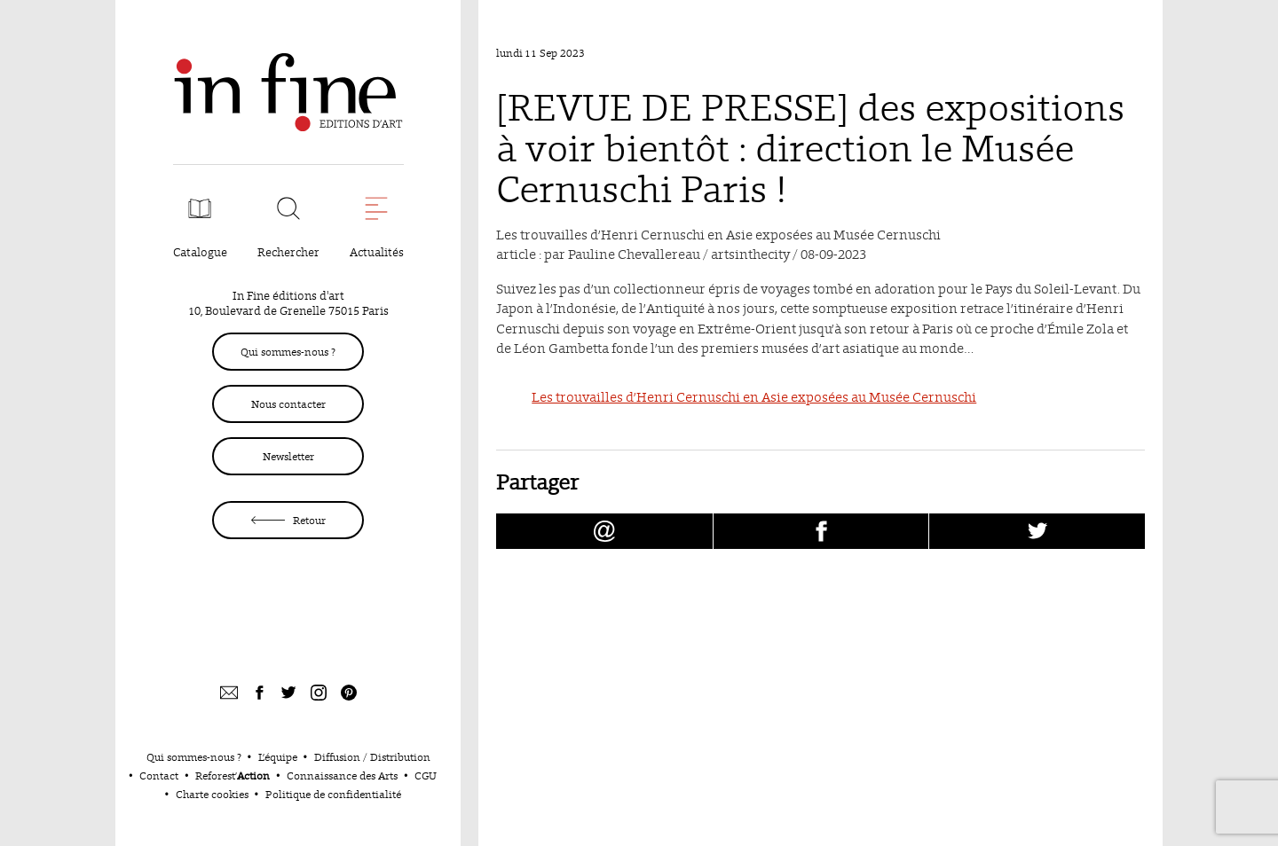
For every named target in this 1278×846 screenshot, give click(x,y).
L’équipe (277, 757)
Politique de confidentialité (333, 794)
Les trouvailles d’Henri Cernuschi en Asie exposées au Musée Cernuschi (754, 396)
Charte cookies (212, 794)
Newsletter (288, 456)
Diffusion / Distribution (372, 757)
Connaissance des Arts (342, 775)
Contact (158, 775)
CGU (425, 775)
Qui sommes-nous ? (288, 351)
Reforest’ (232, 775)
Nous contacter (288, 404)
